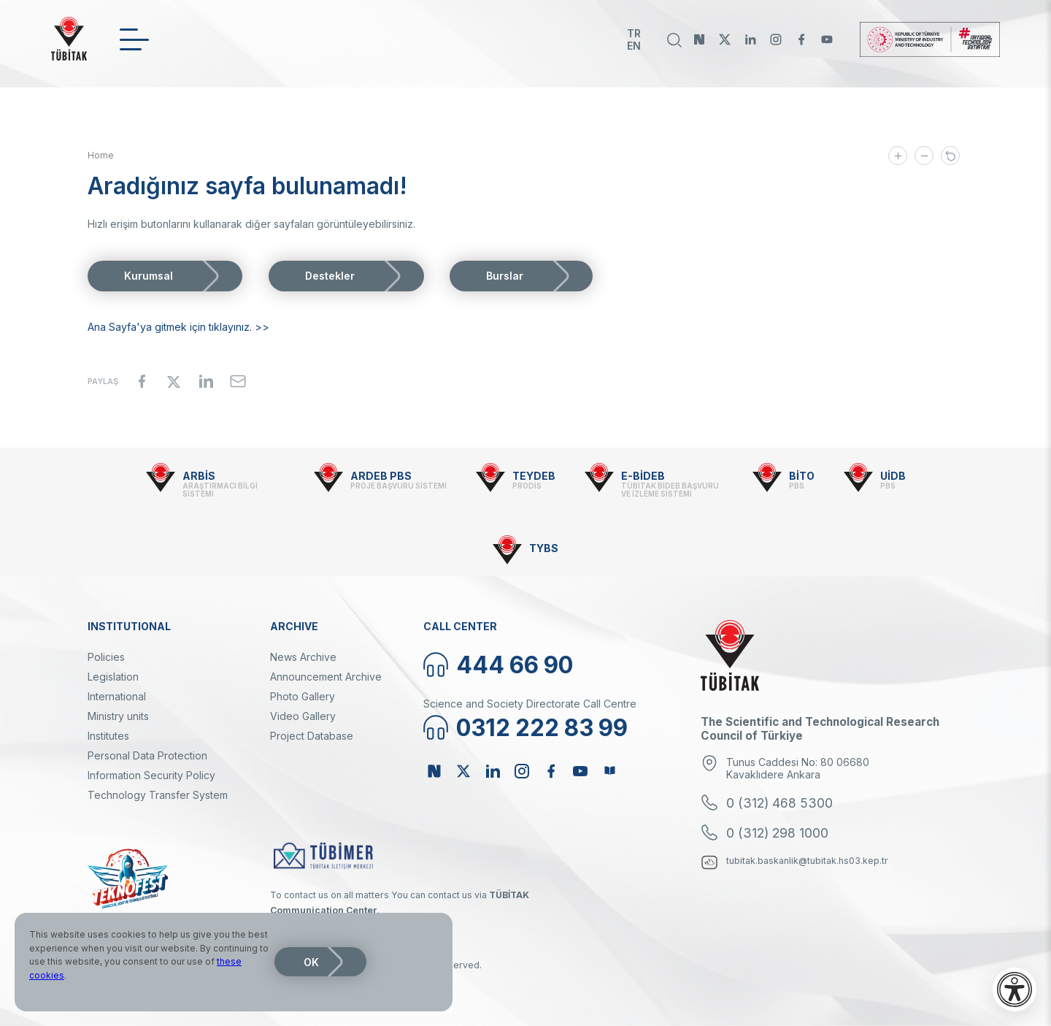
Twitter (725, 39)
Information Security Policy (151, 775)
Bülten (609, 771)
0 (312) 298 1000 (777, 833)
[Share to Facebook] (141, 381)
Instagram (776, 39)
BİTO (802, 476)
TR (634, 33)
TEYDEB (533, 476)
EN (634, 45)
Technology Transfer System (158, 795)
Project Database (311, 736)
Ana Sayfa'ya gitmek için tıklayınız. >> (178, 327)
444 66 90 (514, 665)
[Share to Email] (238, 381)
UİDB (893, 476)
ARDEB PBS (381, 476)
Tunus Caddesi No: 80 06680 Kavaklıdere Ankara (797, 768)
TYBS (543, 548)
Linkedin (750, 39)
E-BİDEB (643, 476)
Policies (106, 657)
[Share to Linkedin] (206, 381)
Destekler (330, 275)
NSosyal (699, 39)
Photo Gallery (302, 696)
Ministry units (118, 716)
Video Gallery (303, 716)
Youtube (827, 39)
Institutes (108, 736)
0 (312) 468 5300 (779, 803)
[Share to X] (173, 381)
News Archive (303, 657)
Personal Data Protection (147, 755)
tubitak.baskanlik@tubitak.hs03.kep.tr (807, 860)
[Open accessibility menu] (1014, 989)
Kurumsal (148, 275)
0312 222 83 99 (542, 727)
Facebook (801, 39)
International (117, 696)
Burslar (504, 275)
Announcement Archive (326, 676)
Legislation (113, 676)
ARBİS (198, 476)
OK (311, 962)
